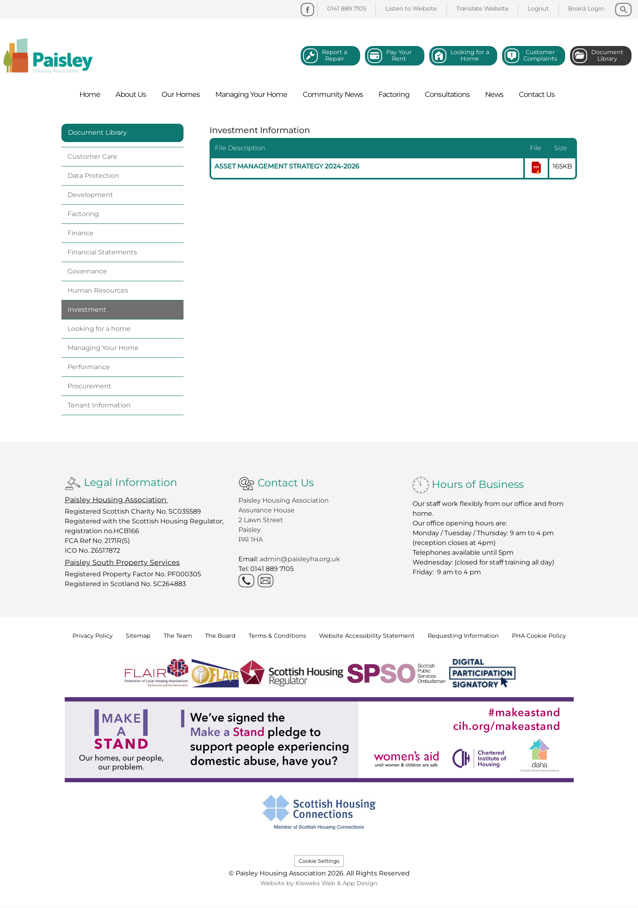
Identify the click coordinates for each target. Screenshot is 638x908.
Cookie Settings (319, 861)
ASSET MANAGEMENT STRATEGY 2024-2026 (286, 166)
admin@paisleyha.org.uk (301, 559)
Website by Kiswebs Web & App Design (319, 883)
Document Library (97, 132)
